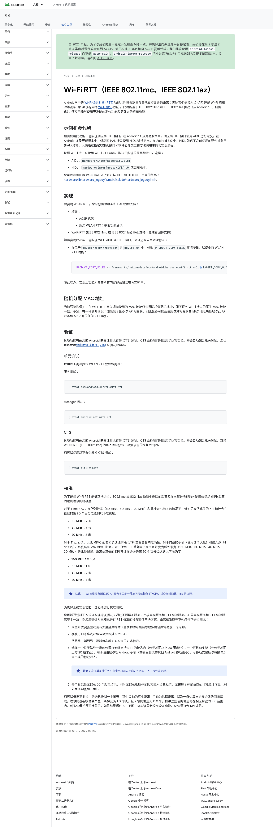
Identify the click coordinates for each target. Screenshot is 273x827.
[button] (22, 31)
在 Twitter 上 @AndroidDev (144, 788)
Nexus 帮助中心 (210, 794)
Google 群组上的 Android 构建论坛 (149, 813)
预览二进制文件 (65, 800)
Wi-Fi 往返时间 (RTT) (98, 103)
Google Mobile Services (215, 806)
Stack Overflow (210, 813)
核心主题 (90, 76)
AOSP (67, 76)
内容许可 (93, 724)
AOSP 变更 (105, 58)
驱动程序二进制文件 (68, 813)
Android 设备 (110, 24)
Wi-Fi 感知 (105, 107)
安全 (48, 24)
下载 (58, 794)
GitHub (60, 819)
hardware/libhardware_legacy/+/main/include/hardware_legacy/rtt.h (110, 180)
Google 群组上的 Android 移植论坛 (149, 819)
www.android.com (212, 800)
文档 (8, 15)
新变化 (9, 24)
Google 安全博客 (138, 800)
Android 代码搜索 (64, 4)
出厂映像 (61, 806)
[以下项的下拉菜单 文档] (43, 4)
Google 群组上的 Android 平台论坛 (149, 806)
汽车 (132, 24)
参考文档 (150, 24)
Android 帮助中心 (211, 782)
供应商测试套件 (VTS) (91, 345)
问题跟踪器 (207, 819)
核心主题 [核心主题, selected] (66, 24)
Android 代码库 (65, 782)
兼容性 (87, 24)
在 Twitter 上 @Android (142, 782)
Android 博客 (136, 794)
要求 (58, 788)
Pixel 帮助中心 (209, 788)
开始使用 (29, 24)
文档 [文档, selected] (36, 4)
